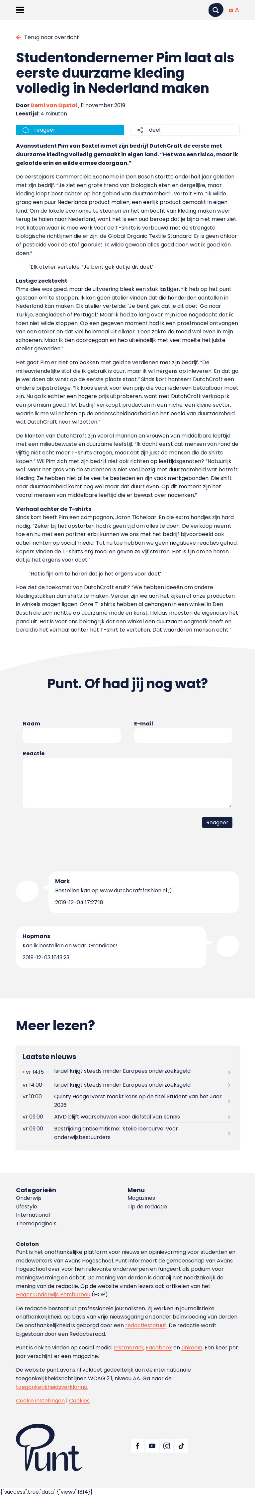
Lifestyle (26, 1206)
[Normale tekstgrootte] (230, 10)
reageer (44, 130)
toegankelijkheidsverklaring (51, 1387)
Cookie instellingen (40, 1400)
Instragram (128, 1347)
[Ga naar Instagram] (166, 1446)
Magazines (141, 1198)
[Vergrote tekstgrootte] (237, 10)
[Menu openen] (20, 10)
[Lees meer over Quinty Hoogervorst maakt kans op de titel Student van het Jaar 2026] (127, 1101)
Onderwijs (29, 1198)
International (33, 1215)
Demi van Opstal (54, 105)
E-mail (143, 723)
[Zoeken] (216, 10)
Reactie (33, 753)
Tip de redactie (147, 1206)
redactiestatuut (145, 1325)
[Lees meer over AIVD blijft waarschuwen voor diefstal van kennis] (127, 1117)
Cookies (79, 1400)
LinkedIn (191, 1347)
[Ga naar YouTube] (152, 1446)
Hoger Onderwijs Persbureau (53, 1294)
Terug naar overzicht (51, 37)
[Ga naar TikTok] (181, 1446)
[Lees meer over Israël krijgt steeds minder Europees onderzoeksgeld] (127, 1072)
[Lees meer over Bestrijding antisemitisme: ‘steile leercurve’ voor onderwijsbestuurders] (127, 1133)
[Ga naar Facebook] (137, 1446)
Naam (31, 723)
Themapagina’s (36, 1223)
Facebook (159, 1347)
